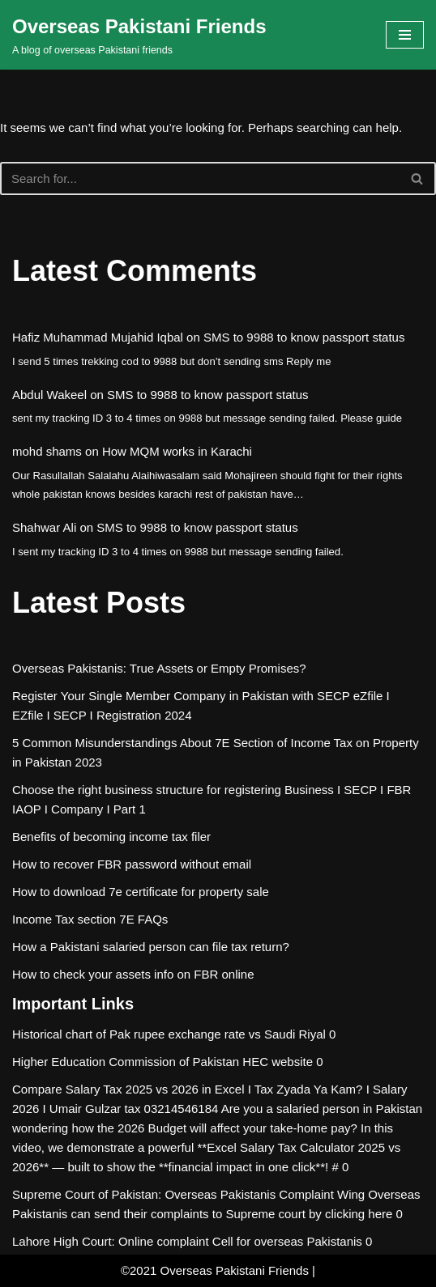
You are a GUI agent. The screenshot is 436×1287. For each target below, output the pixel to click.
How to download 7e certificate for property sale (140, 891)
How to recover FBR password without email (131, 864)
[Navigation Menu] (405, 35)
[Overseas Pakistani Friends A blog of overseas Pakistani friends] (139, 34)
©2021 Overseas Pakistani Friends (215, 1270)
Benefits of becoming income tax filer (111, 836)
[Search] (200, 178)
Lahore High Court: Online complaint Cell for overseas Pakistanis (187, 1241)
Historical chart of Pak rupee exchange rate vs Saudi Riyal (169, 1034)
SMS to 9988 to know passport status (303, 337)
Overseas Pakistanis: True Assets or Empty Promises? (159, 668)
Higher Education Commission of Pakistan (125, 1061)
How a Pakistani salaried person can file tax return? (150, 947)
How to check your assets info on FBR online (133, 974)
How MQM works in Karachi (177, 451)
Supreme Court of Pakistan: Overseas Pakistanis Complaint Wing (188, 1194)
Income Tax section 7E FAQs (90, 919)
